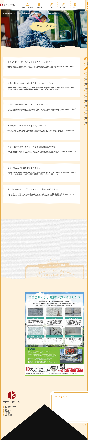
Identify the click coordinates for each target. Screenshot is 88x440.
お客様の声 (64, 4)
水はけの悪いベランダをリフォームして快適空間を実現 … (33, 189)
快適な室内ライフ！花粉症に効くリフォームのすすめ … (32, 61)
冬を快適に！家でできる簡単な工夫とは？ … (27, 125)
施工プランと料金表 (26, 4)
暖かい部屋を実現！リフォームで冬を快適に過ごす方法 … (33, 146)
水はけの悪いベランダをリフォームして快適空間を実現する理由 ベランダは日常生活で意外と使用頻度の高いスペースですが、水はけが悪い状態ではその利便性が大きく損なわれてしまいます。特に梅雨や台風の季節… (42, 194)
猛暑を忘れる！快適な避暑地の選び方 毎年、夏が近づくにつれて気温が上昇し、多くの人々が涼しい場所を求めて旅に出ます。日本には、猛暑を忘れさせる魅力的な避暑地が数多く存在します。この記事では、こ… (42, 173)
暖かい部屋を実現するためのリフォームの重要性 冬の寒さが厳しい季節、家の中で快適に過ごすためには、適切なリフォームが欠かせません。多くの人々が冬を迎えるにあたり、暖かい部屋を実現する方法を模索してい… (42, 152)
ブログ (51, 4)
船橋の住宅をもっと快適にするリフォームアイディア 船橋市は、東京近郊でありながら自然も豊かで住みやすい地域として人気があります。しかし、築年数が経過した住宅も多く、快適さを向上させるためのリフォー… (42, 88)
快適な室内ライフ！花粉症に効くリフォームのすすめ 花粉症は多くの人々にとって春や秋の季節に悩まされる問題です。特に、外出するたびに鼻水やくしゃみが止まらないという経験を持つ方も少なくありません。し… (42, 67)
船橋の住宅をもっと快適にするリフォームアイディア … (32, 83)
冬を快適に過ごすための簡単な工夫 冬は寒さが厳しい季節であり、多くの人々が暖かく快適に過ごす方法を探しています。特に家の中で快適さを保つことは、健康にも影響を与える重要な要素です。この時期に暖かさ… (42, 130)
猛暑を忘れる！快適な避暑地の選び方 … (25, 168)
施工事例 (38, 4)
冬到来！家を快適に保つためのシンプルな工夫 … (29, 104)
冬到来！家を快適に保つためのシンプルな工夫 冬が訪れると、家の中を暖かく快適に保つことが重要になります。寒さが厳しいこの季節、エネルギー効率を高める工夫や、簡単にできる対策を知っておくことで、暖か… (42, 109)
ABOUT (77, 4)
